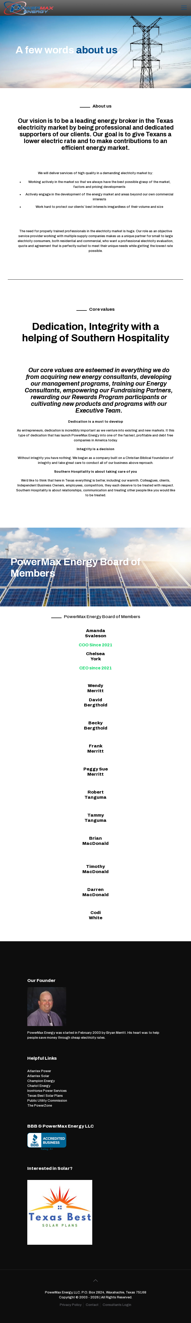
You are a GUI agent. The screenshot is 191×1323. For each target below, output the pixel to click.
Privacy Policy (71, 1305)
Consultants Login (117, 1305)
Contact (92, 1305)
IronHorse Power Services (47, 1091)
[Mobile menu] (184, 7)
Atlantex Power (39, 1071)
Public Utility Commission (47, 1100)
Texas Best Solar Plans (45, 1096)
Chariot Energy (38, 1086)
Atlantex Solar (38, 1076)
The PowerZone (39, 1105)
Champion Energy (41, 1081)
